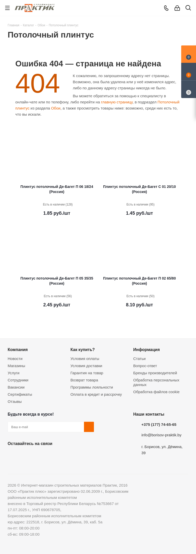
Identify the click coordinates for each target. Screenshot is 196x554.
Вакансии (16, 387)
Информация (146, 349)
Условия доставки (86, 366)
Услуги (13, 373)
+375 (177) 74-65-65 (158, 424)
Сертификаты (20, 394)
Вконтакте (13, 455)
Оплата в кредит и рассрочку (96, 394)
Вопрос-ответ (145, 366)
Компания (18, 349)
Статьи (139, 358)
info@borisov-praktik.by (161, 435)
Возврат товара (84, 380)
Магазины (16, 366)
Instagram (38, 455)
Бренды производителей (155, 373)
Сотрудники (18, 380)
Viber (64, 455)
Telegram (51, 455)
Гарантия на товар (86, 373)
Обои (55, 108)
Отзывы (15, 401)
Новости (15, 358)
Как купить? (82, 349)
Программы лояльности (91, 387)
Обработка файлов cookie (156, 392)
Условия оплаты (84, 358)
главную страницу (117, 102)
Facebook (25, 455)
